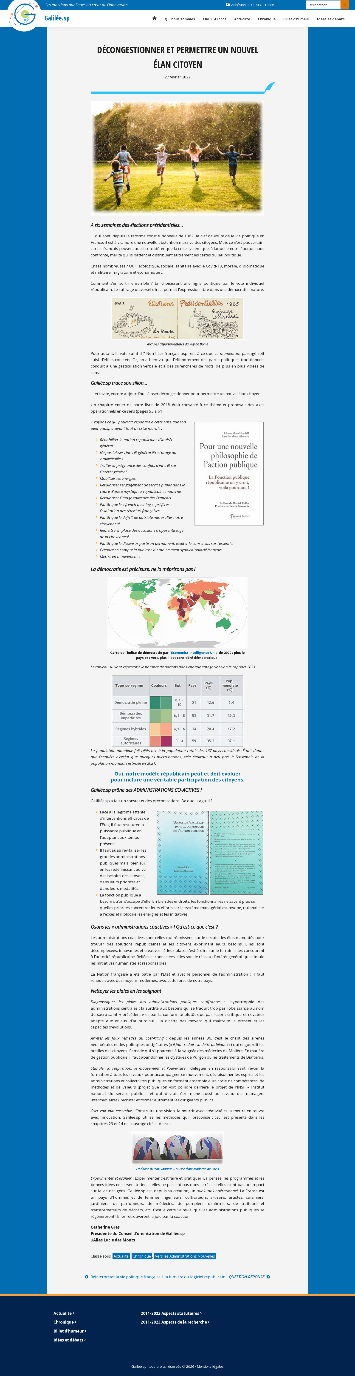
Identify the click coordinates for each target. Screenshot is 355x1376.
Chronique (142, 1256)
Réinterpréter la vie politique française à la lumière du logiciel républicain (158, 1276)
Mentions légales (210, 1366)
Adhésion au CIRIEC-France (250, 4)
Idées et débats (68, 1340)
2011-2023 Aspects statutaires (170, 1313)
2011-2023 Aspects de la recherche (174, 1322)
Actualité (121, 1256)
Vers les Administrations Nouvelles (185, 1256)
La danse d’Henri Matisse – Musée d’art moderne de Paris (177, 1169)
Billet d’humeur (69, 1331)
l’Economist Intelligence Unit (193, 652)
